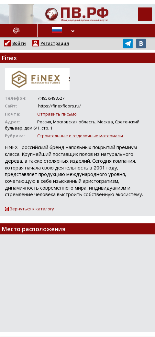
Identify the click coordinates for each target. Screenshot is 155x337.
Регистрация (54, 43)
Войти (19, 43)
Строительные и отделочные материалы (80, 136)
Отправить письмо (57, 114)
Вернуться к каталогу (32, 209)
